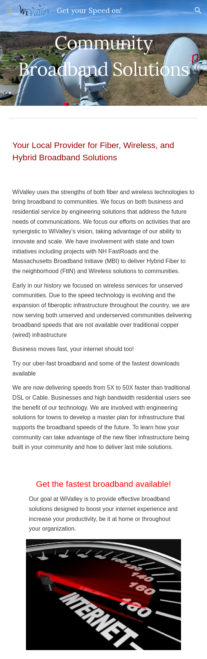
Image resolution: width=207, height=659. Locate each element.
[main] (103, 53)
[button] (9, 10)
